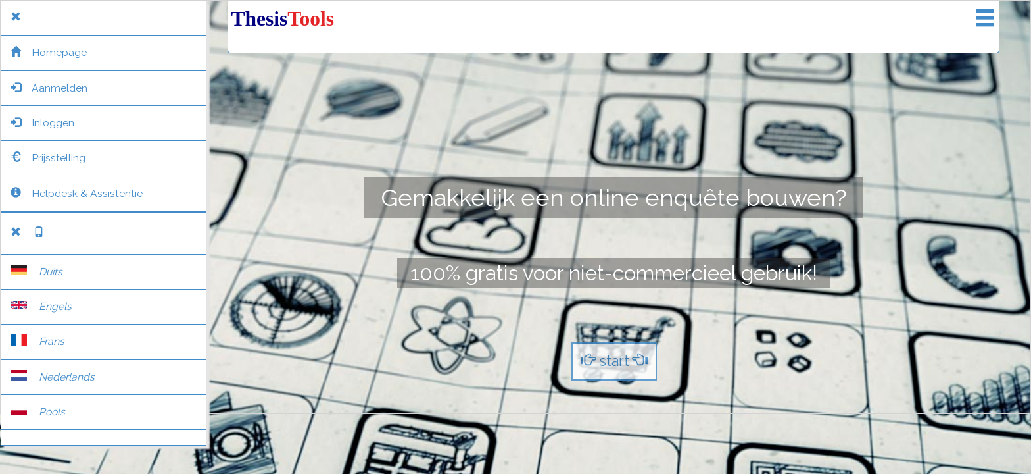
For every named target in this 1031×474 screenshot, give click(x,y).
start (614, 361)
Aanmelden (49, 88)
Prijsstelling (48, 157)
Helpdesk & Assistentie (77, 193)
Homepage (49, 52)
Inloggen (42, 123)
